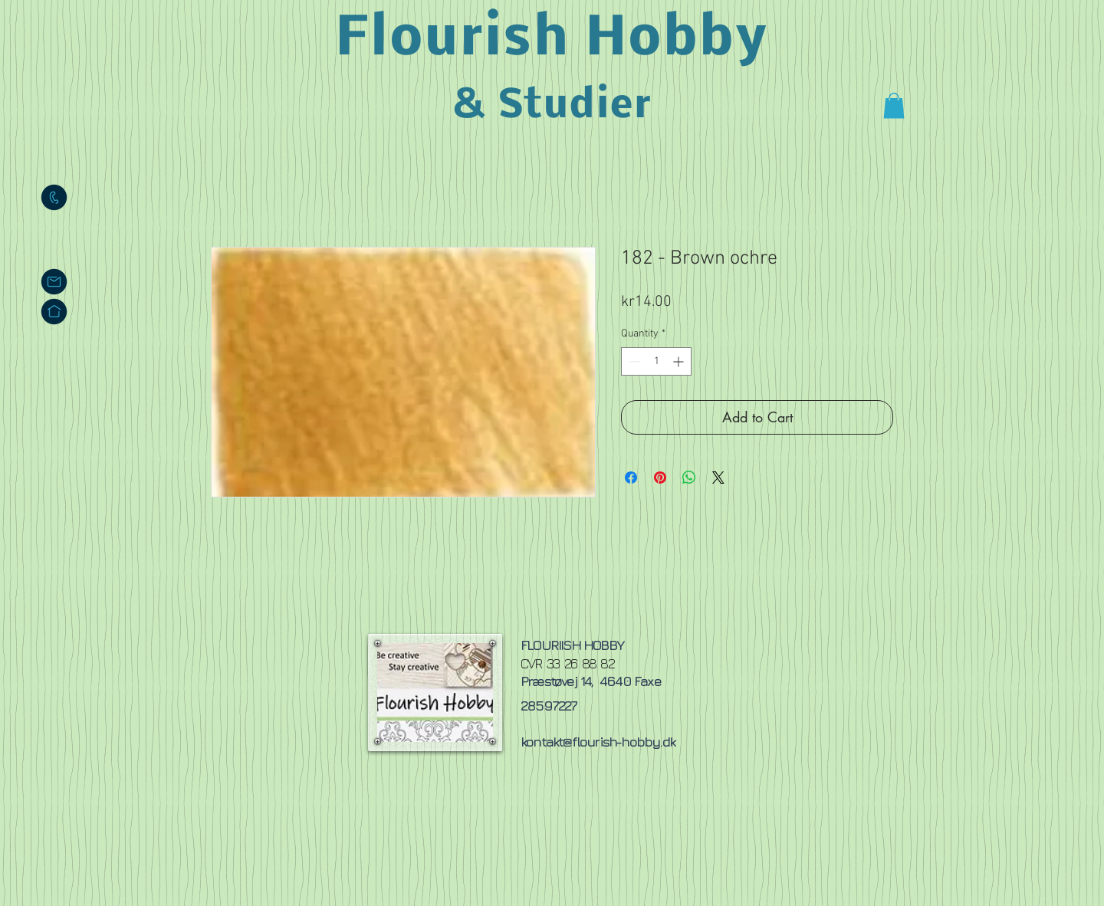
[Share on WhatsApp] (689, 477)
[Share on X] (718, 477)
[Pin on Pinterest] (660, 477)
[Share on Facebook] (631, 477)
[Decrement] (632, 361)
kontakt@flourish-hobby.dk (598, 742)
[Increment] (679, 361)
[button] (894, 105)
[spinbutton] (656, 361)
